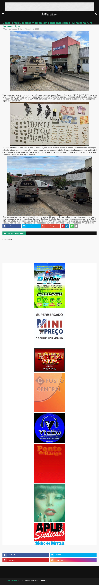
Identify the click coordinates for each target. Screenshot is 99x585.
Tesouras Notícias (9, 581)
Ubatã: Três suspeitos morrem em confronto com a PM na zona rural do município (47, 24)
